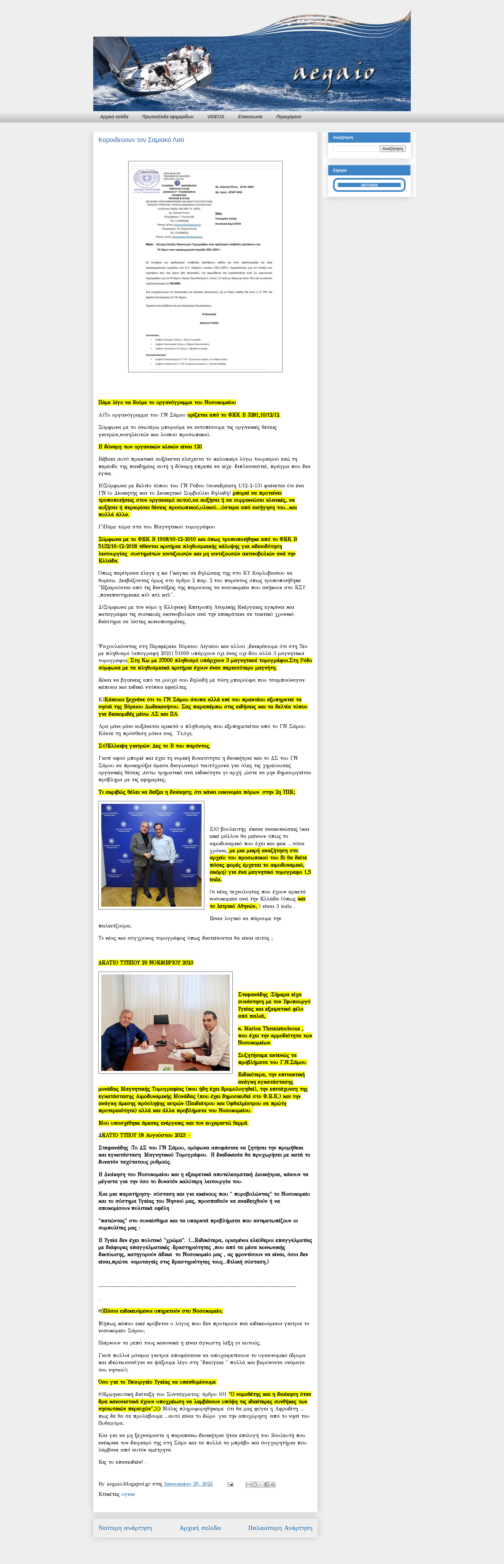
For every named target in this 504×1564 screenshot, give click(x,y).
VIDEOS (215, 116)
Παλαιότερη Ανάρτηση (280, 1528)
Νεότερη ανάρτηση (125, 1528)
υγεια (128, 1494)
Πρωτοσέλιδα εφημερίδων (168, 116)
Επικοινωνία (250, 116)
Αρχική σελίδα (114, 116)
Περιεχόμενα (288, 116)
